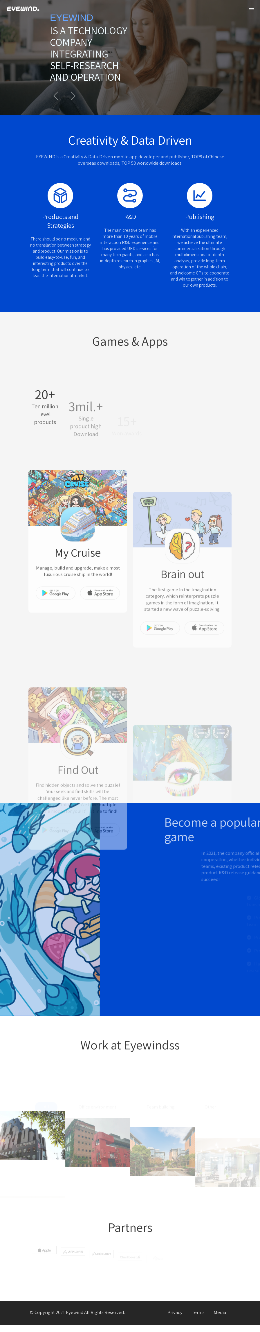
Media (220, 1319)
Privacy (175, 1319)
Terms (198, 1319)
